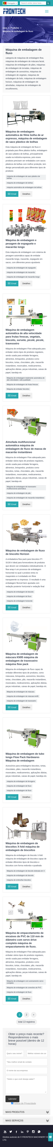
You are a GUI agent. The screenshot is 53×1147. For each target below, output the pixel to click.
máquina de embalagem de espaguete (21, 268)
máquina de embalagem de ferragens (21, 781)
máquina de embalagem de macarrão (21, 272)
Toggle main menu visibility (47, 10)
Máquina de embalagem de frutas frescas (22, 385)
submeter (12, 1099)
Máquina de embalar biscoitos (18, 389)
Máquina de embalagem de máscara (20, 692)
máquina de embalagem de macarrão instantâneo (25, 498)
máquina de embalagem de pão (19, 493)
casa (5, 28)
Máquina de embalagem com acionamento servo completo (25, 982)
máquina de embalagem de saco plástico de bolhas (23, 177)
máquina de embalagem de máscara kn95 (22, 696)
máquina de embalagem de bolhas (20, 183)
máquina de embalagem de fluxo (19, 596)
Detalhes (26, 194)
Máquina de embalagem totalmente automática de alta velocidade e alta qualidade (26, 379)
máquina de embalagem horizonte (19, 601)
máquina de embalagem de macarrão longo (23, 277)
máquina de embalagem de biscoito (20, 592)
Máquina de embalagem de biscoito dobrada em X (26, 871)
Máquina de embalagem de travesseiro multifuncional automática (21, 488)
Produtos (14, 28)
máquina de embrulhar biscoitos (19, 880)
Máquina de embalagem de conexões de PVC (24, 988)
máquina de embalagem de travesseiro (21, 701)
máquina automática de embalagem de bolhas (24, 187)
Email (12, 193)
